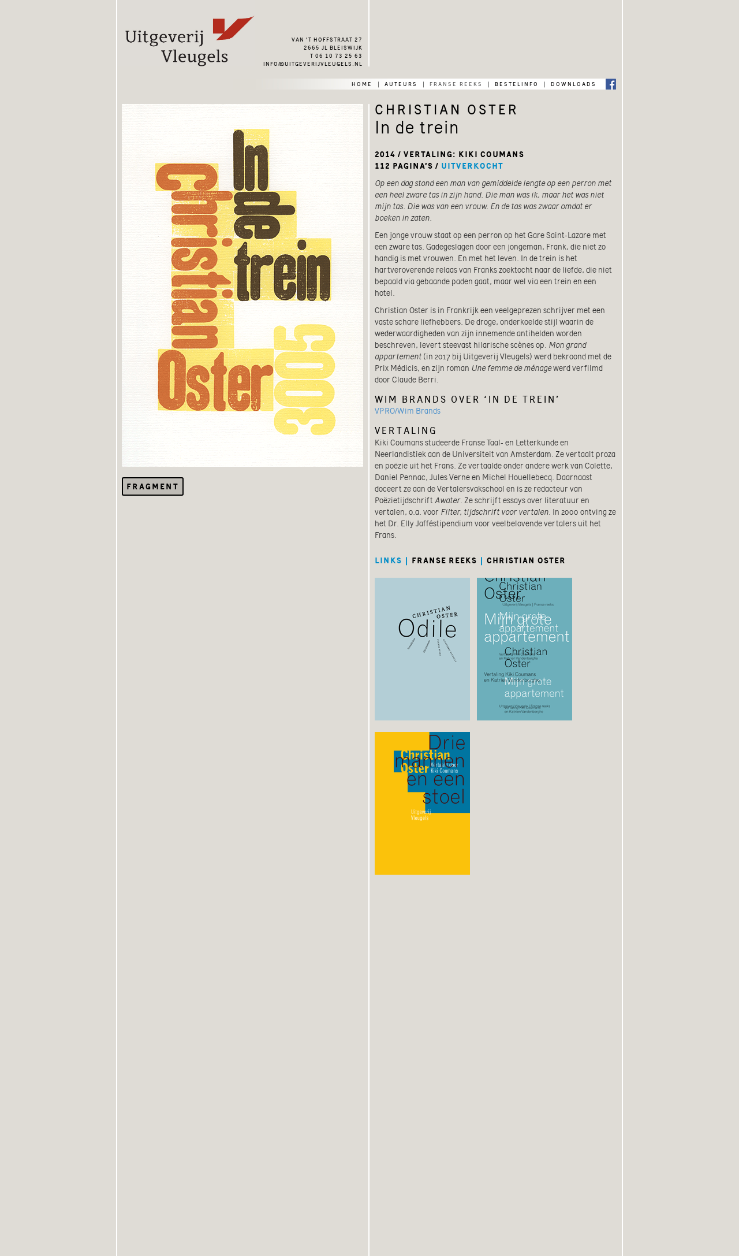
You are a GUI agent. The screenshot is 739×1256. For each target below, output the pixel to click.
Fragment (152, 486)
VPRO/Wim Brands (408, 411)
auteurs (401, 83)
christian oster (526, 560)
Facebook (611, 83)
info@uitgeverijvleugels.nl (313, 63)
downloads (573, 83)
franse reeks (456, 83)
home (362, 83)
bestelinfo (517, 83)
